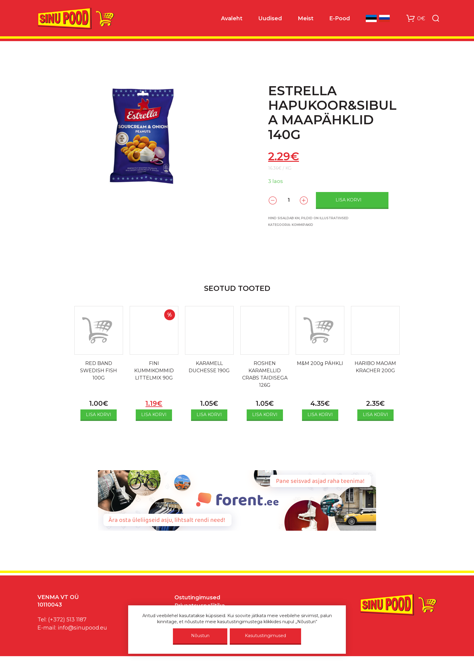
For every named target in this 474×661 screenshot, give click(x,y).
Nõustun (200, 635)
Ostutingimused (197, 597)
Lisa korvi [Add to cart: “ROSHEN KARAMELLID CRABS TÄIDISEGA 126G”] (265, 414)
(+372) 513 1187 (67, 619)
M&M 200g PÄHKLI (320, 363)
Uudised (270, 18)
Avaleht (231, 18)
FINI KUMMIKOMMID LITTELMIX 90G (154, 370)
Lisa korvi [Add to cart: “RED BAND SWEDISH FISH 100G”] (98, 414)
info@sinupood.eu (82, 627)
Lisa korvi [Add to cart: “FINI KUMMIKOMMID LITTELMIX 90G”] (154, 414)
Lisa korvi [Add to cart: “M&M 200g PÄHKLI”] (320, 414)
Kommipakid (302, 225)
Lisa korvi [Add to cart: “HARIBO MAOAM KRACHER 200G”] (375, 414)
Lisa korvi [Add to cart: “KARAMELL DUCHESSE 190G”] (209, 414)
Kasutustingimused (265, 635)
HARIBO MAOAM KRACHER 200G (375, 366)
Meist (305, 18)
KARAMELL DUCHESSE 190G (209, 366)
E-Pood (339, 18)
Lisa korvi (349, 200)
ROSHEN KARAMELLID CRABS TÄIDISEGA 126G (264, 374)
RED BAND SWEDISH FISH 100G (98, 370)
